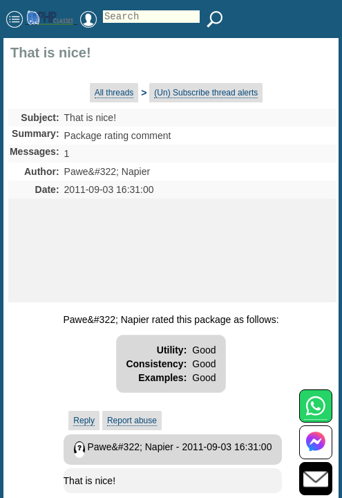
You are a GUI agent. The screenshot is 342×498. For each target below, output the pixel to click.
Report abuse (132, 420)
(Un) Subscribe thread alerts (206, 93)
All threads (114, 93)
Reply (84, 420)
